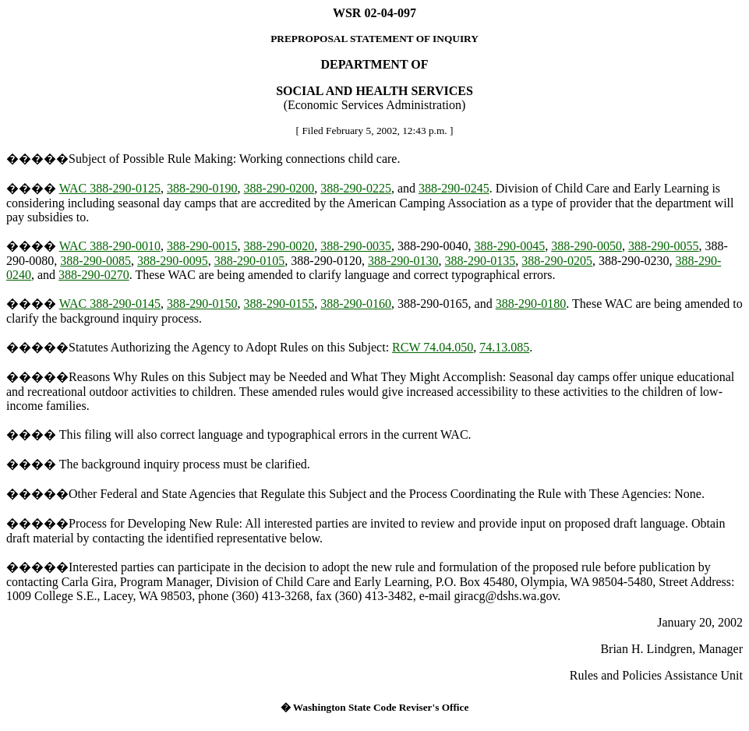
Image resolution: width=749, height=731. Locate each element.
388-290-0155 (279, 303)
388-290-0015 (202, 245)
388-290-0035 (355, 245)
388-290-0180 (531, 303)
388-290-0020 (279, 245)
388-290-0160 (355, 303)
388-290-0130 (403, 260)
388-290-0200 (279, 188)
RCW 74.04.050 (432, 347)
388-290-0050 (586, 245)
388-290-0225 (355, 188)
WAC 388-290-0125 (110, 188)
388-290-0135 (480, 260)
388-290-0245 (454, 188)
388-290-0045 (510, 245)
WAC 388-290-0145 (110, 303)
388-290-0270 (93, 274)
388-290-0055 (663, 245)
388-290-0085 (95, 260)
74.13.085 (504, 347)
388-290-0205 (556, 260)
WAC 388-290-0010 (110, 245)
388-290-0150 (202, 303)
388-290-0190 (202, 188)
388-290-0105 (249, 260)
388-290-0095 (172, 260)
